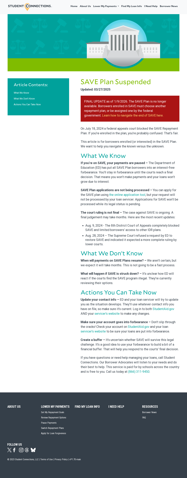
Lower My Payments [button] (105, 6)
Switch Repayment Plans (52, 428)
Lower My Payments (55, 406)
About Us (85, 6)
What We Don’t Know (24, 98)
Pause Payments (49, 422)
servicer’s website (107, 313)
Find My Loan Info (131, 6)
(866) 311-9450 (138, 371)
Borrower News (169, 6)
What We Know (21, 92)
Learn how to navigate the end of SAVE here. (132, 115)
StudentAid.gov (163, 309)
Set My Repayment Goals (52, 412)
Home (74, 6)
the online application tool (127, 195)
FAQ (144, 417)
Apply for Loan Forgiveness (53, 433)
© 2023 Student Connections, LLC (23, 459)
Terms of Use (46, 459)
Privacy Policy (61, 459)
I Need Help (150, 6)
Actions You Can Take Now (27, 104)
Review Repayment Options (53, 417)
